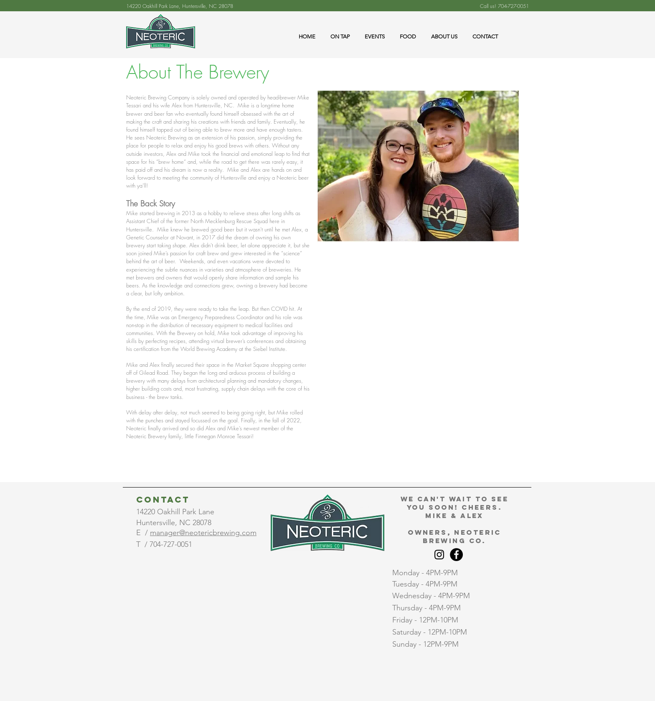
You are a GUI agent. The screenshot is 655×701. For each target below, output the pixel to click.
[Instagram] (439, 554)
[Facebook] (456, 554)
